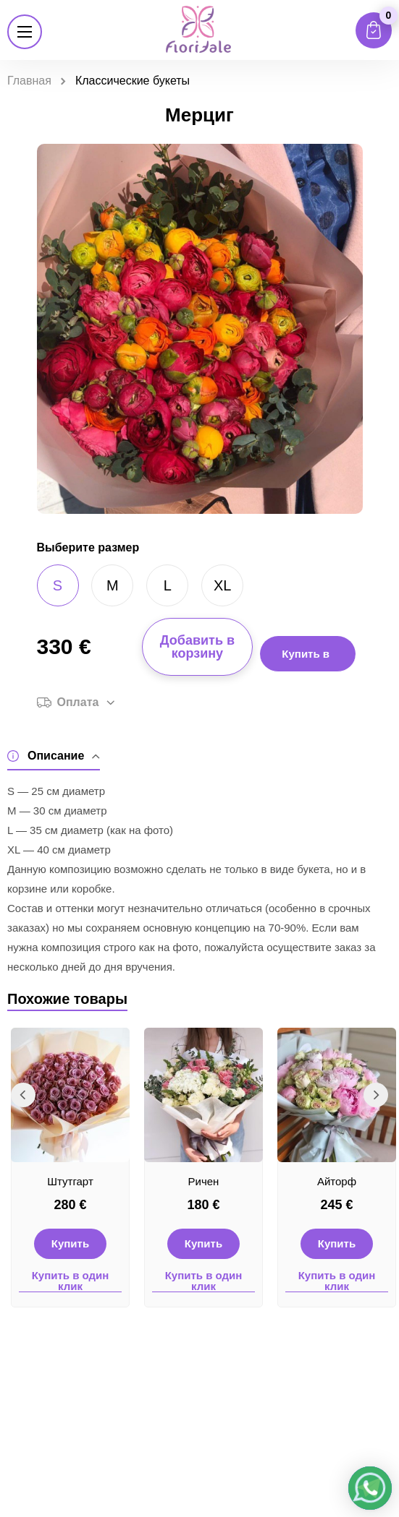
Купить (70, 1243)
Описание (53, 756)
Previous (23, 1095)
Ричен (203, 1181)
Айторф (336, 1181)
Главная (29, 80)
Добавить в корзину (197, 647)
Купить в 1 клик (305, 660)
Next (376, 1095)
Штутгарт (70, 1181)
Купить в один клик (70, 1281)
